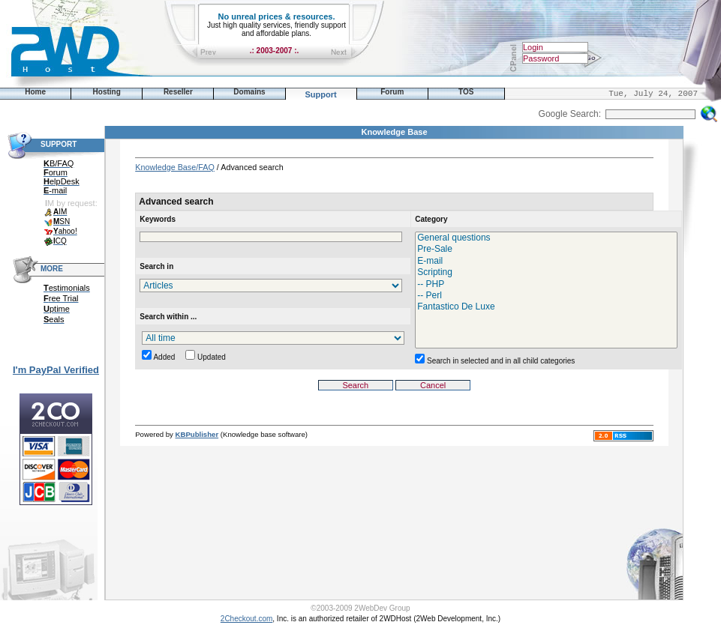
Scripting (546, 272)
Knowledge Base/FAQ (175, 167)
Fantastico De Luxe (546, 306)
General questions (546, 238)
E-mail (546, 261)
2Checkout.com (246, 619)
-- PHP (546, 284)
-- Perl (546, 295)
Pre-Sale (546, 249)
